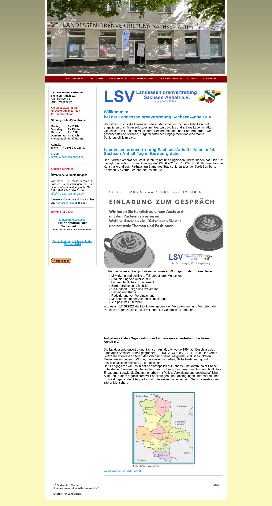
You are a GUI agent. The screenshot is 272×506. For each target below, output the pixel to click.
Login (216, 484)
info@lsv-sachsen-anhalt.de (67, 156)
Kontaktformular (65, 202)
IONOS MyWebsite (72, 494)
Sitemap (74, 485)
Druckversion (61, 485)
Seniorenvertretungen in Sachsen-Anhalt (122, 471)
